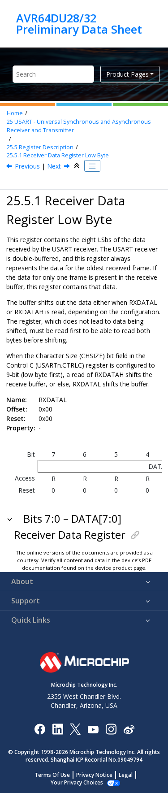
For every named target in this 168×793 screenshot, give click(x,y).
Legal (126, 775)
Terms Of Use (52, 775)
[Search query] (53, 74)
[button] (10, 518)
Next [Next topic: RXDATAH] (54, 166)
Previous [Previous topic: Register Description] (27, 166)
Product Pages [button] (127, 74)
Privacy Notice (94, 775)
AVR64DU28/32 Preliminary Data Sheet (79, 23)
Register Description (40, 147)
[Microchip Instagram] (110, 728)
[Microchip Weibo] (128, 728)
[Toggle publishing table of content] (92, 166)
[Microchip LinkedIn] (57, 728)
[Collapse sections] (77, 166)
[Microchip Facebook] (39, 728)
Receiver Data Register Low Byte (58, 155)
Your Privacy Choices (77, 782)
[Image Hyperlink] (93, 728)
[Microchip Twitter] (75, 728)
